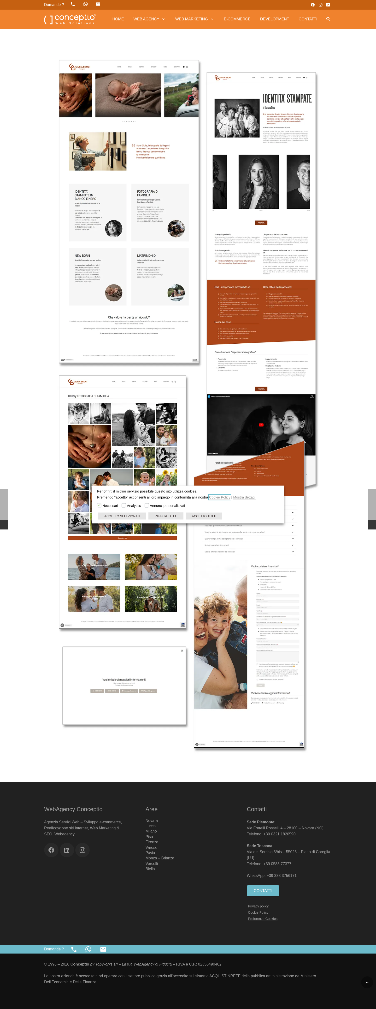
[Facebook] (313, 5)
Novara (152, 821)
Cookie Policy (258, 912)
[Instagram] (320, 5)
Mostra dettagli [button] (244, 497)
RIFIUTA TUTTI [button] (165, 516)
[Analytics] (124, 505)
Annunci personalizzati (167, 506)
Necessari (110, 506)
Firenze (152, 842)
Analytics (134, 506)
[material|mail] (98, 4)
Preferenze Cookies (262, 919)
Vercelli (152, 864)
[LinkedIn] (328, 5)
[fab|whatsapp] (85, 4)
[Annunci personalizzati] (147, 505)
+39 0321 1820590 (280, 834)
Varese (152, 847)
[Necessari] (99, 505)
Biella (150, 869)
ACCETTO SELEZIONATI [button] (122, 516)
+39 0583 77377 (277, 864)
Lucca (151, 826)
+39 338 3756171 (282, 876)
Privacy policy (258, 906)
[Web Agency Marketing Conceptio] (70, 19)
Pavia (150, 853)
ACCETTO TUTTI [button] (204, 516)
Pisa (149, 837)
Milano (151, 831)
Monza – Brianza (160, 858)
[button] (162, 19)
